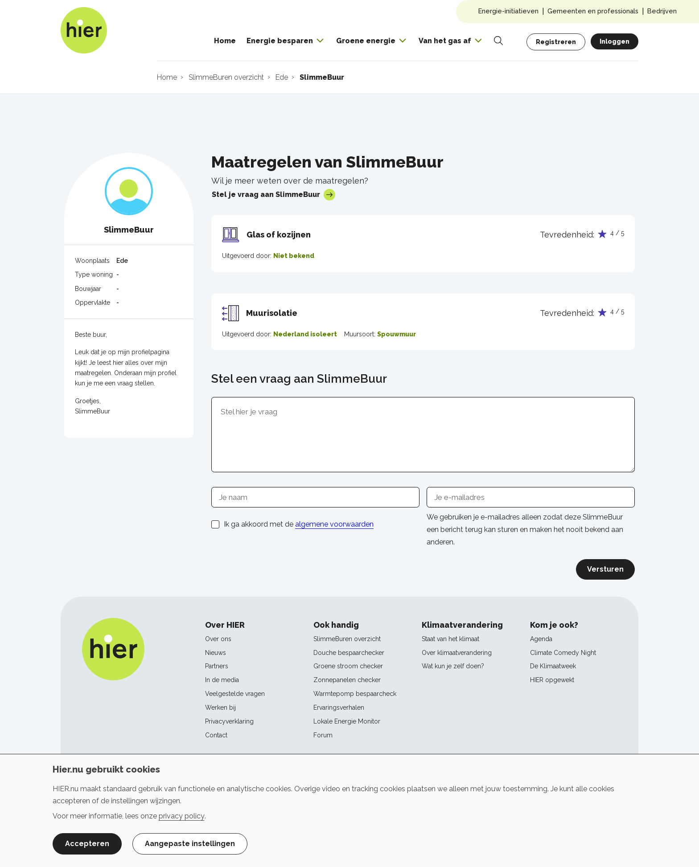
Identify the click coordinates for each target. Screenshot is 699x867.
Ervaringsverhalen (338, 707)
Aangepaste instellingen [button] (190, 843)
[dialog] (349, 810)
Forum (323, 735)
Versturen (605, 569)
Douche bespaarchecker (348, 652)
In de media (222, 679)
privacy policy (182, 816)
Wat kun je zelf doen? (453, 666)
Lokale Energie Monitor (346, 721)
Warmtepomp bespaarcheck (354, 693)
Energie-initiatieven (508, 11)
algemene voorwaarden (334, 524)
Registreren (556, 41)
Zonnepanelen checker (347, 679)
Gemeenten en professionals (592, 11)
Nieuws (215, 652)
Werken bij (220, 707)
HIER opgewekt (552, 679)
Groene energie (365, 41)
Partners (216, 666)
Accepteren (87, 843)
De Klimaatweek (553, 666)
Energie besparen (280, 41)
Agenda (541, 638)
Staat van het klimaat (450, 638)
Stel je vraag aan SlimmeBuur (273, 194)
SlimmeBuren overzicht (347, 638)
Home (225, 41)
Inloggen (614, 41)
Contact (216, 735)
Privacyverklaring (229, 721)
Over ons (218, 638)
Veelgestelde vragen (235, 693)
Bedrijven (662, 11)
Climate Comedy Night (563, 652)
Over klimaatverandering (457, 652)
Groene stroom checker (348, 666)
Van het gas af (445, 41)
